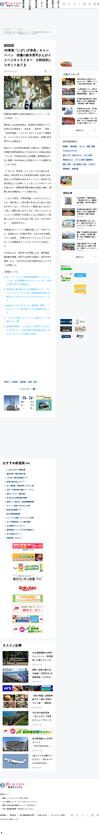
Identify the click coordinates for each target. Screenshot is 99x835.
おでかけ (92, 164)
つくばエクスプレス (70, 151)
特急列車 (75, 169)
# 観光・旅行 (32, 382)
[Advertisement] (49, 18)
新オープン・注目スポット (72, 155)
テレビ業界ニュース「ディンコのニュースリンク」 (20, 801)
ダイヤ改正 (88, 155)
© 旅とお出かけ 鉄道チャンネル (9, 819)
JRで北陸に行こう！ (14, 534)
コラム (42, 4)
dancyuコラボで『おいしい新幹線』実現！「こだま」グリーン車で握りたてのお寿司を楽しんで (28, 309)
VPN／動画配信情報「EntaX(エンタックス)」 (18, 809)
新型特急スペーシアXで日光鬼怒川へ (21, 530)
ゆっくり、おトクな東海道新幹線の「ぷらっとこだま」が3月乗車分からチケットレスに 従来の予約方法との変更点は (28, 280)
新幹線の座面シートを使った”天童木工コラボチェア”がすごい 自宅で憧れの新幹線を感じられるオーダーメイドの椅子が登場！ (28, 330)
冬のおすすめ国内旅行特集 (17, 498)
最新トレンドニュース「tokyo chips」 (16, 798)
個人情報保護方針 (26, 815)
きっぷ (82, 146)
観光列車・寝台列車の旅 (16, 474)
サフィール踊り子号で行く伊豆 (18, 506)
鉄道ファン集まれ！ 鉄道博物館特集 (20, 502)
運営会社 (13, 815)
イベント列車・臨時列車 (83, 160)
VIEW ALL (80, 130)
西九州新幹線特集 (13, 514)
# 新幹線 (22, 382)
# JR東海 (14, 382)
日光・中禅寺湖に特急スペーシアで (20, 490)
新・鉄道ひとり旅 (80, 164)
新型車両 (66, 169)
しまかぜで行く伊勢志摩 (16, 470)
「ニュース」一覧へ (27, 389)
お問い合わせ (42, 815)
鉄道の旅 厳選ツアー (14, 510)
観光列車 (74, 146)
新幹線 (65, 146)
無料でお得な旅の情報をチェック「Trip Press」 (19, 805)
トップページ (7, 29)
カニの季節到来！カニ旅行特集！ (19, 522)
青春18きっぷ (67, 160)
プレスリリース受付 (58, 815)
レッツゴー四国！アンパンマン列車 (20, 518)
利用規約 (3, 815)
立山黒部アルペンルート (16, 526)
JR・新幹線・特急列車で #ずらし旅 (20, 486)
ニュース (20, 29)
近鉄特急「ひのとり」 (15, 538)
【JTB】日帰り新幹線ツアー (17, 478)
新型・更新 (91, 146)
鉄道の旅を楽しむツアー (16, 482)
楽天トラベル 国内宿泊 (16, 494)
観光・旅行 (67, 164)
